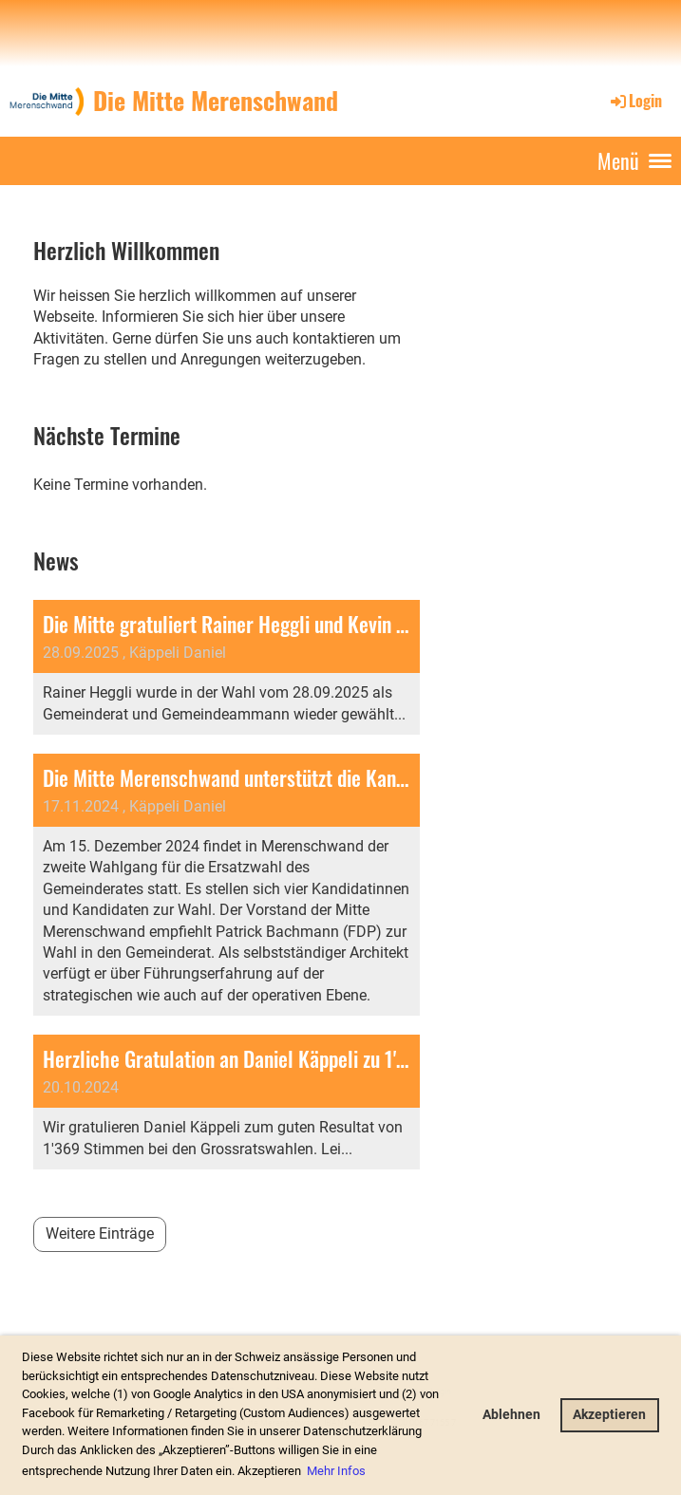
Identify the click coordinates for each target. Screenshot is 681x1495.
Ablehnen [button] (511, 1415)
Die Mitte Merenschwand (215, 101)
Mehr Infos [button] (336, 1471)
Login (635, 100)
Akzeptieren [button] (609, 1415)
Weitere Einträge (100, 1233)
